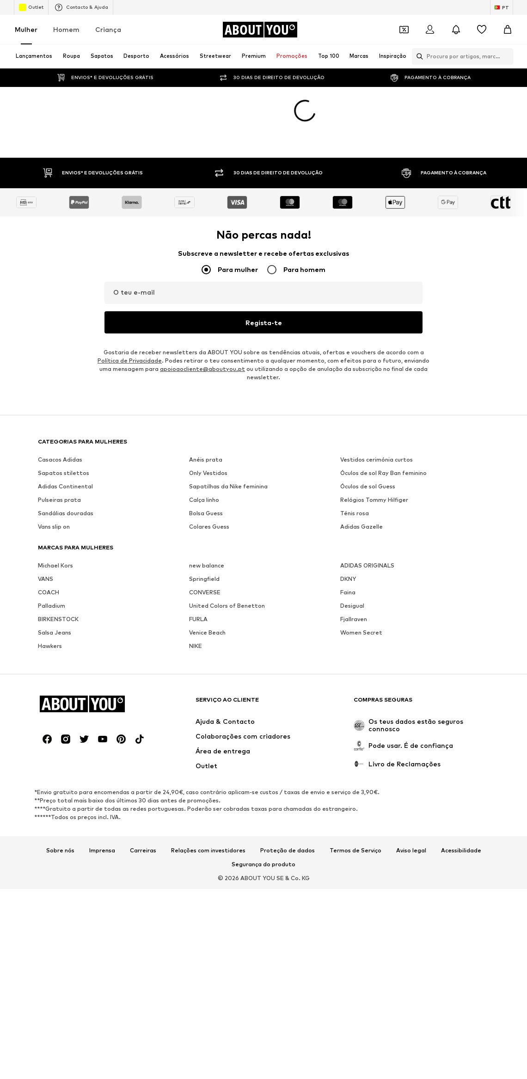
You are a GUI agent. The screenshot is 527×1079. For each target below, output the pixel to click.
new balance (206, 516)
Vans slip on (54, 478)
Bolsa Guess (206, 464)
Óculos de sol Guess (367, 437)
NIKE (195, 597)
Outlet (31, 7)
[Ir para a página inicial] (260, 29)
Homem (66, 29)
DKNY (348, 530)
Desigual (352, 557)
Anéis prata (205, 410)
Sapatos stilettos (63, 424)
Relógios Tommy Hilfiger (374, 451)
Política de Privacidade (130, 311)
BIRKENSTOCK (58, 570)
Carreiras (143, 802)
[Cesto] (507, 29)
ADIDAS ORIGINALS (367, 516)
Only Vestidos (208, 424)
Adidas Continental (65, 437)
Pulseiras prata (59, 451)
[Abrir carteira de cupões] (404, 29)
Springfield (204, 530)
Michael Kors (55, 516)
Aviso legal (411, 802)
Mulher (26, 29)
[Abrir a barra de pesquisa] (417, 56)
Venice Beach (207, 583)
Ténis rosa (354, 464)
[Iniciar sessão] (429, 29)
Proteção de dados (287, 802)
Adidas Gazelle (361, 478)
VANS (45, 530)
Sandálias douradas (65, 464)
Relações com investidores (208, 802)
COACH (48, 543)
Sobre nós (60, 802)
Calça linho (204, 451)
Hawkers (50, 597)
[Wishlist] (481, 29)
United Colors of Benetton (227, 557)
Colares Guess (209, 478)
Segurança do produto (263, 816)
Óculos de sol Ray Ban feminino (383, 424)
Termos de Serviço (355, 802)
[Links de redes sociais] (47, 690)
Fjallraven (353, 570)
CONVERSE (205, 543)
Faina (347, 543)
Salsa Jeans (54, 583)
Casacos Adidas (60, 410)
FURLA (198, 570)
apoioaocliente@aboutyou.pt (202, 320)
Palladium (51, 557)
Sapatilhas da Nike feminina (228, 437)
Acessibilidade (461, 802)
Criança (108, 29)
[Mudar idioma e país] (501, 7)
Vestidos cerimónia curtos (376, 410)
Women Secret (361, 583)
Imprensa (102, 802)
